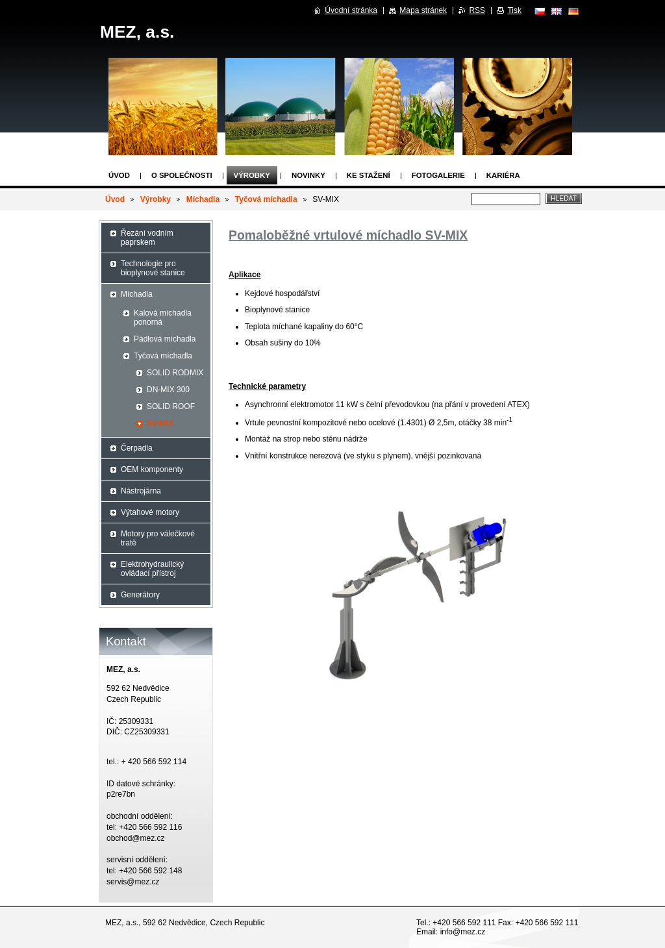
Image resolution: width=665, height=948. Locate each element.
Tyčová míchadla (266, 199)
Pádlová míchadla (164, 338)
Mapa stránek (423, 10)
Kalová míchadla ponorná (163, 317)
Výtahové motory (150, 512)
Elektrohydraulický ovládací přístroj (152, 569)
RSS (477, 10)
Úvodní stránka (351, 10)
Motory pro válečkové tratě (158, 538)
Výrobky (252, 175)
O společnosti (181, 175)
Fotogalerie (438, 175)
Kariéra (503, 175)
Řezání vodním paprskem (147, 238)
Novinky (308, 175)
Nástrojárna (141, 490)
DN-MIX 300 (168, 389)
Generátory (140, 594)
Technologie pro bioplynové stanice (153, 268)
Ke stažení (368, 175)
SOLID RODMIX (175, 372)
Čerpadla (137, 448)
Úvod (119, 175)
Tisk (514, 10)
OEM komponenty (152, 469)
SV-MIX (160, 423)
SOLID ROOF (171, 406)
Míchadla (203, 199)
